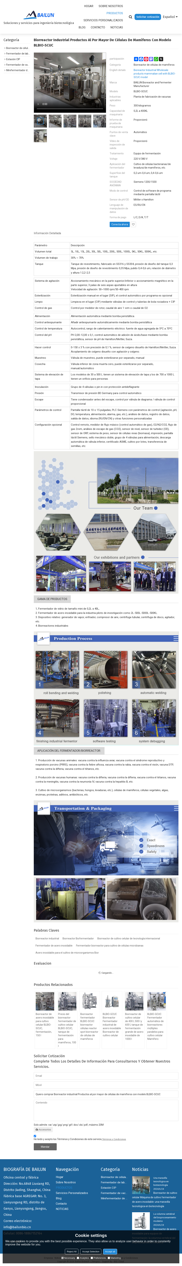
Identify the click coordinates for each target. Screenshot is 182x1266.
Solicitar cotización (147, 16)
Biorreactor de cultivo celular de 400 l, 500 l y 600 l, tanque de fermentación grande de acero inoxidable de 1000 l (134, 1026)
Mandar (45, 1146)
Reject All (71, 1251)
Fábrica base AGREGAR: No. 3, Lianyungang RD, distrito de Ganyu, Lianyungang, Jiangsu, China (25, 1205)
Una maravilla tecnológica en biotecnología (161, 1181)
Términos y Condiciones (114, 1139)
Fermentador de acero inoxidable (54, 945)
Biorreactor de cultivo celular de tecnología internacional (128, 938)
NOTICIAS (116, 27)
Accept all (110, 1251)
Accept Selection (90, 1251)
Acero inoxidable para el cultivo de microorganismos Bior (67, 952)
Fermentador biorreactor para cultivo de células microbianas (109, 945)
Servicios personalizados (103, 20)
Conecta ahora (119, 224)
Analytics (83, 1258)
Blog (82, 27)
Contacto (98, 27)
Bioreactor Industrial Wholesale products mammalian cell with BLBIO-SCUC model (155, 74)
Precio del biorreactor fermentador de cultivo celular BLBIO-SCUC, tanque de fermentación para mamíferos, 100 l (67, 1030)
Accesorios (43, 1129)
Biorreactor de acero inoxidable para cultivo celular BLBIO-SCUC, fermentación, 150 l (45, 1025)
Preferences (98, 1258)
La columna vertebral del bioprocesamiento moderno (164, 1217)
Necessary (68, 1258)
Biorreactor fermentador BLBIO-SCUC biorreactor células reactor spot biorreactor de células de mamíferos (89, 1026)
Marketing (114, 1258)
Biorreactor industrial (47, 938)
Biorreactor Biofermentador (78, 938)
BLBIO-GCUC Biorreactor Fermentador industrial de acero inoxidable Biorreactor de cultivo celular (112, 1025)
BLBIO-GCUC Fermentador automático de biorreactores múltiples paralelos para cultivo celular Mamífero (155, 1026)
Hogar (88, 6)
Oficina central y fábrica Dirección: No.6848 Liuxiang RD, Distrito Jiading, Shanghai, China (27, 1184)
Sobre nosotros (111, 6)
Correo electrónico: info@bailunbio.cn (18, 1224)
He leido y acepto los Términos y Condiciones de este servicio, (80, 1138)
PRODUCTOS (114, 13)
